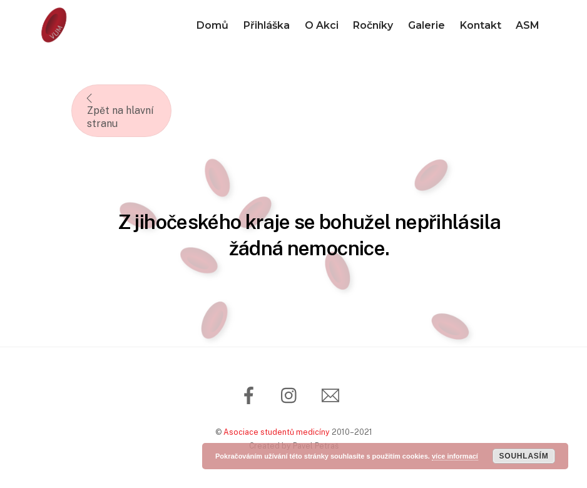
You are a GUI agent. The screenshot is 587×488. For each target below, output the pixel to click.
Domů (212, 25)
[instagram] (292, 394)
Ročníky (373, 25)
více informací (455, 456)
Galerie (426, 25)
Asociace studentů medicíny (276, 432)
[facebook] (251, 394)
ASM (527, 25)
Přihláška (266, 25)
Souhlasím (523, 456)
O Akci (322, 25)
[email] (332, 394)
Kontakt (480, 25)
